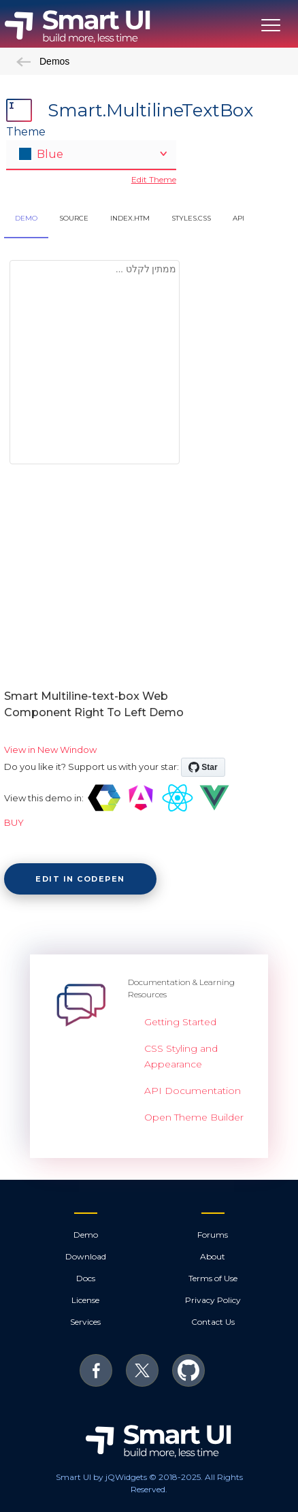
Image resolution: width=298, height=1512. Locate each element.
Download (85, 1256)
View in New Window (50, 749)
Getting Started (180, 1022)
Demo (85, 1234)
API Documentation (192, 1090)
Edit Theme (153, 179)
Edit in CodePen (80, 879)
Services (85, 1322)
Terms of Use (212, 1278)
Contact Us (213, 1322)
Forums (212, 1234)
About (212, 1256)
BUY (14, 822)
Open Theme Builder (194, 1117)
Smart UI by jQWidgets (101, 1477)
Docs (85, 1278)
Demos (42, 61)
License (85, 1300)
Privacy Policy (213, 1300)
